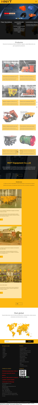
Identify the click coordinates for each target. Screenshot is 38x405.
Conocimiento (5, 353)
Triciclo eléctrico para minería (24, 361)
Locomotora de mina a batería (19, 29)
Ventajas (4, 349)
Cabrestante (22, 364)
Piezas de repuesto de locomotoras (25, 352)
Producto (4, 350)
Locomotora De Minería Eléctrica (32, 25)
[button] (16, 18)
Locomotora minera (32, 22)
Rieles (21, 363)
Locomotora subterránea (23, 353)
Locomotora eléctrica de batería (19, 28)
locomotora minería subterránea (32, 24)
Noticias (4, 352)
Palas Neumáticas (6, 22)
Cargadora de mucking (23, 357)
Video (3, 357)
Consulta (4, 356)
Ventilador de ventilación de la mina (25, 350)
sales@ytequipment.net (8, 391)
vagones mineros (22, 360)
